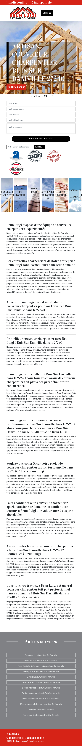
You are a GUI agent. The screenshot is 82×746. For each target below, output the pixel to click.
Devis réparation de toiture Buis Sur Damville (41, 682)
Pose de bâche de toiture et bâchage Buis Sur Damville (41, 666)
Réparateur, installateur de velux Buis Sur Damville (41, 704)
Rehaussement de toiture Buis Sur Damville (41, 699)
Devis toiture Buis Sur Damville (41, 710)
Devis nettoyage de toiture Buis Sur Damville (41, 688)
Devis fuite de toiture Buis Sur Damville (41, 661)
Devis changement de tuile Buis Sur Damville (41, 693)
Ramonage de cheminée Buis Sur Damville (41, 715)
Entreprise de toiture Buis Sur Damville (41, 655)
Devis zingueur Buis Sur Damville (41, 677)
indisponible (17, 2)
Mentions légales (37, 741)
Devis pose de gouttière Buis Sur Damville (41, 671)
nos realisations (16, 87)
